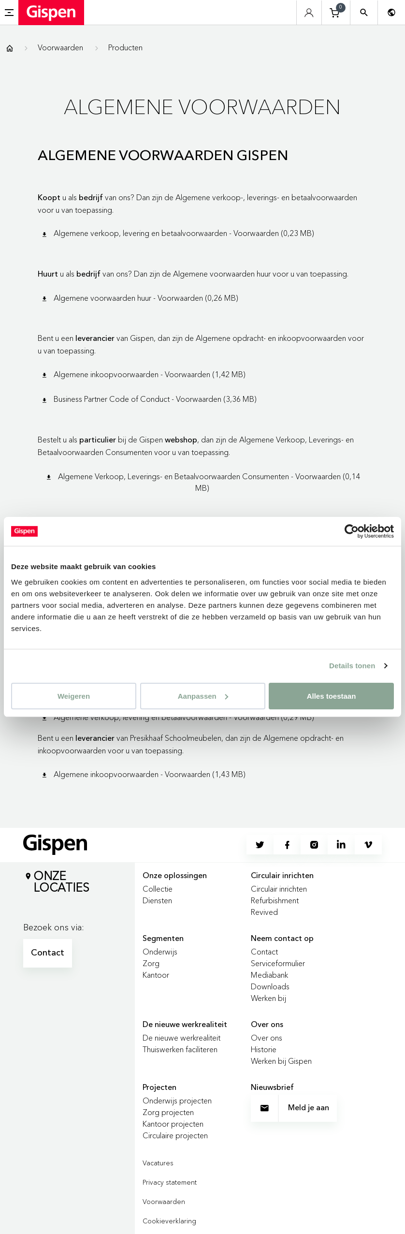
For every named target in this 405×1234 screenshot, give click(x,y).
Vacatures (158, 1163)
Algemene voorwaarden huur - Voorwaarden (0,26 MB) (139, 298)
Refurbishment (275, 900)
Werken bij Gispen (281, 1061)
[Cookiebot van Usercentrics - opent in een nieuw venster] (351, 531)
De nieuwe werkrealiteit (181, 1038)
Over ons (266, 1038)
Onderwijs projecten (177, 1100)
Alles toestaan (331, 695)
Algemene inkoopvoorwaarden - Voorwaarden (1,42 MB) (143, 374)
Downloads (270, 986)
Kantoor (156, 975)
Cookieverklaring (169, 1221)
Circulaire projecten (175, 1135)
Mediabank (269, 975)
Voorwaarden (60, 47)
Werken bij (268, 998)
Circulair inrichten (279, 889)
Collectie (158, 889)
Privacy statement (170, 1182)
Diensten (157, 900)
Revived (264, 912)
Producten (125, 47)
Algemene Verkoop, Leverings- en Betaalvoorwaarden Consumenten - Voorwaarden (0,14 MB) (202, 482)
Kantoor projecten (173, 1124)
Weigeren (74, 695)
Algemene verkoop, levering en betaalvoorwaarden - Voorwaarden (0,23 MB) (177, 233)
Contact (47, 953)
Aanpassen (203, 695)
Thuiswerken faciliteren (180, 1049)
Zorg (151, 963)
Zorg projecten (168, 1112)
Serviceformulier (278, 963)
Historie (263, 1049)
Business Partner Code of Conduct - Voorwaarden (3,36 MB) (148, 399)
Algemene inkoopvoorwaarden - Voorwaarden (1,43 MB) (143, 774)
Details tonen (352, 665)
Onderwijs (160, 951)
